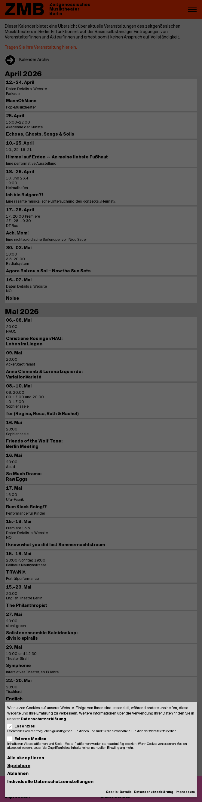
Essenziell (23, 726)
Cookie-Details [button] (119, 792)
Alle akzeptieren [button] (25, 758)
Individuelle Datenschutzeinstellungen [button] (50, 782)
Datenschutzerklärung (43, 719)
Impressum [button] (185, 792)
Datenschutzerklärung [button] (153, 792)
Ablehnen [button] (18, 774)
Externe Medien (28, 739)
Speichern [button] (18, 766)
